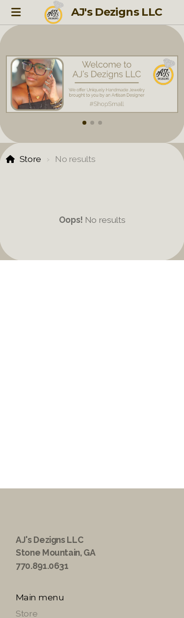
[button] (84, 123)
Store (30, 159)
